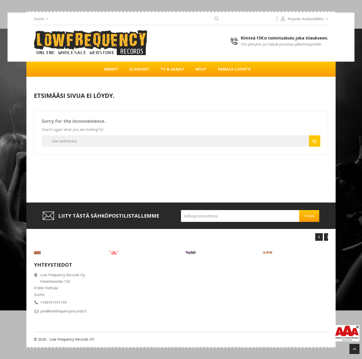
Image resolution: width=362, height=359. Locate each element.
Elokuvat (139, 69)
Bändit (111, 69)
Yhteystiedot (53, 264)
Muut (201, 69)
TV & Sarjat (172, 69)
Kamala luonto (234, 69)
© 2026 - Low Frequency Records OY (64, 339)
